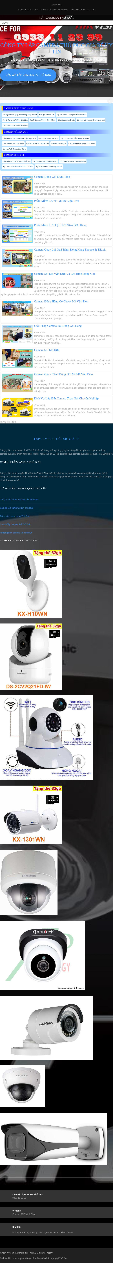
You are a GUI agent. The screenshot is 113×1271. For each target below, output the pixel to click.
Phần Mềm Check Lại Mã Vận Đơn (56, 201)
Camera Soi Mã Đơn (47, 350)
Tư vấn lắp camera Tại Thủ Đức (15, 524)
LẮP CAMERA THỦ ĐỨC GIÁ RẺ (56, 439)
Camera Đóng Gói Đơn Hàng (52, 176)
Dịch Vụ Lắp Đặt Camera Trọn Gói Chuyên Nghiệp (66, 398)
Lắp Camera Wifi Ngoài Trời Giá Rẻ (82, 143)
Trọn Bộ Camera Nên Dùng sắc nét (48, 166)
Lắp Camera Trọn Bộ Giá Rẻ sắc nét (17, 161)
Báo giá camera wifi (46, 115)
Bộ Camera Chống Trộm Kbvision (73, 161)
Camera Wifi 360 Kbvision (48, 138)
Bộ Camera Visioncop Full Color (45, 161)
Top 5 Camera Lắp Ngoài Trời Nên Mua (71, 115)
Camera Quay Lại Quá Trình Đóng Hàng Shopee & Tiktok (70, 249)
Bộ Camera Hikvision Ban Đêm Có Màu (18, 166)
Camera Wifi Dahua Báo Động (14, 149)
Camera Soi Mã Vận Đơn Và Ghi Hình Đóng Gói (64, 273)
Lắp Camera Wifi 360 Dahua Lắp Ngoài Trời (19, 138)
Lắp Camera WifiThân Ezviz (13, 143)
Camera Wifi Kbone (58, 143)
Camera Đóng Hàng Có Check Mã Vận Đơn (61, 301)
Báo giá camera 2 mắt (66, 120)
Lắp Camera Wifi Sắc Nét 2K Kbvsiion (75, 138)
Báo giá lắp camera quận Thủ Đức (16, 508)
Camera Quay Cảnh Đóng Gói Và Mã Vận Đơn (63, 374)
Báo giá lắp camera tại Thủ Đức (28, 74)
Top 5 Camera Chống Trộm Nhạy (42, 120)
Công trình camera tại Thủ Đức (15, 516)
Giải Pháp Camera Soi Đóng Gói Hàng (58, 325)
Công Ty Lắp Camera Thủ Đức (54, 10)
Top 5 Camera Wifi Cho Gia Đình (15, 120)
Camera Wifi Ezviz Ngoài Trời (37, 143)
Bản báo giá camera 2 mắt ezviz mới (91, 120)
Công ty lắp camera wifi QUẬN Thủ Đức (19, 499)
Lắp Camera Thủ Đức (28, 10)
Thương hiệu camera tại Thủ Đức (16, 532)
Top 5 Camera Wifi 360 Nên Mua (15, 125)
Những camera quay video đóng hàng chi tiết (20, 115)
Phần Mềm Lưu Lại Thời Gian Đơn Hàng (60, 225)
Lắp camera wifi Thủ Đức (83, 10)
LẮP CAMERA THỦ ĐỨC (56, 17)
